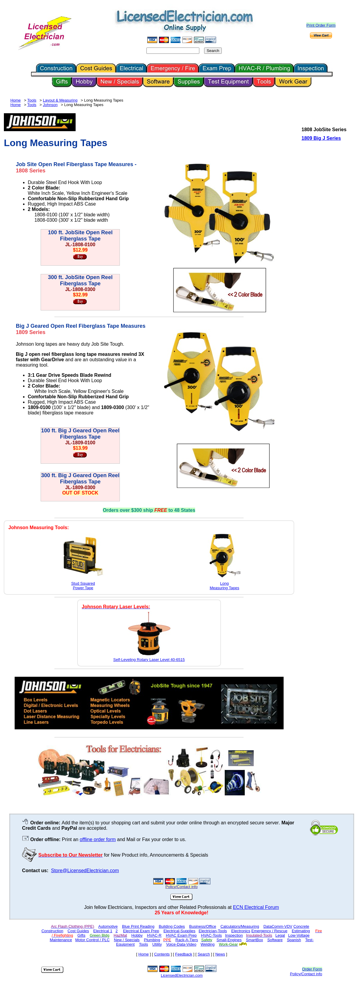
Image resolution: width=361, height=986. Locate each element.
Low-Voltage (299, 935)
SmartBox (254, 940)
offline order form (98, 839)
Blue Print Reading (138, 926)
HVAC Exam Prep (181, 935)
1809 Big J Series (321, 138)
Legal (280, 935)
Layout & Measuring (60, 100)
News (220, 954)
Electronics (240, 931)
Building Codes (172, 926)
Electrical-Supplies (179, 931)
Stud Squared (83, 583)
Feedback (183, 954)
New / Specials (127, 940)
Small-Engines (229, 940)
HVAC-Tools (211, 935)
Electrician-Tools (213, 931)
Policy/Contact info (306, 974)
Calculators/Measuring (240, 926)
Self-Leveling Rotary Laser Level (149, 659)
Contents (162, 954)
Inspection (234, 935)
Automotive (108, 926)
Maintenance (61, 940)
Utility (157, 944)
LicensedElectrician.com (182, 975)
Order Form (312, 969)
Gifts (81, 935)
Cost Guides (78, 931)
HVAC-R (154, 935)
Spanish (294, 940)
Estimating (301, 931)
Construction (52, 931)
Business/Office (202, 926)
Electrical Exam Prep (141, 931)
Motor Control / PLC (92, 940)
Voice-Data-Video (181, 944)
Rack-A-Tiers (186, 940)
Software (274, 940)
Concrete (301, 926)
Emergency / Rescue (269, 931)
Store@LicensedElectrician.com (85, 870)
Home (15, 100)
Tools (31, 100)
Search (204, 954)
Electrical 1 (102, 931)
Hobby (137, 935)
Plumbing (152, 940)
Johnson (50, 104)
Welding (208, 944)
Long (224, 583)
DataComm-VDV (277, 926)
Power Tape (83, 588)
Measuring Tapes (224, 588)
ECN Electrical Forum (256, 907)
